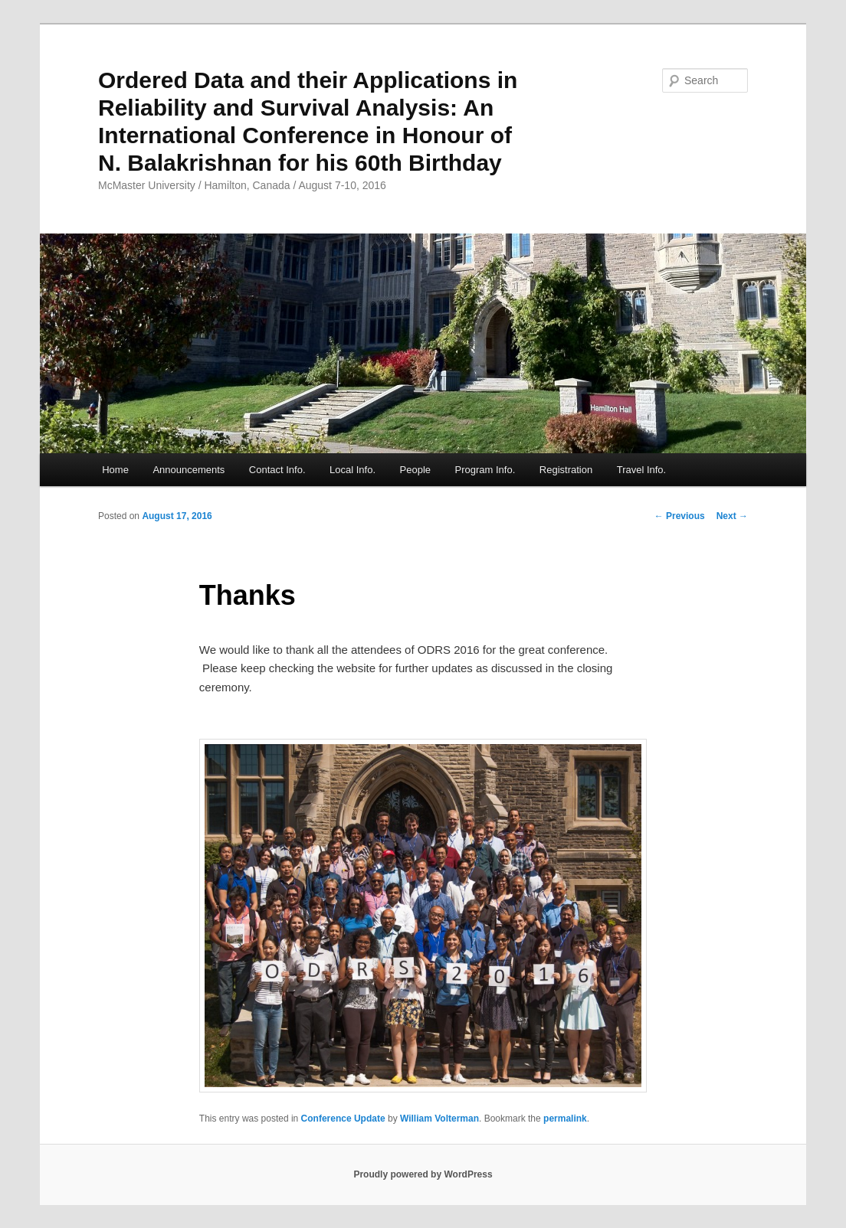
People (415, 469)
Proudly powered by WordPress (422, 1174)
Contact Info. (277, 469)
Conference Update (343, 1118)
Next (732, 516)
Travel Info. (642, 469)
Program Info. (485, 469)
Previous (679, 516)
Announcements (188, 469)
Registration (565, 469)
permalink (565, 1118)
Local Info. (352, 469)
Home (115, 469)
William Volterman (439, 1118)
